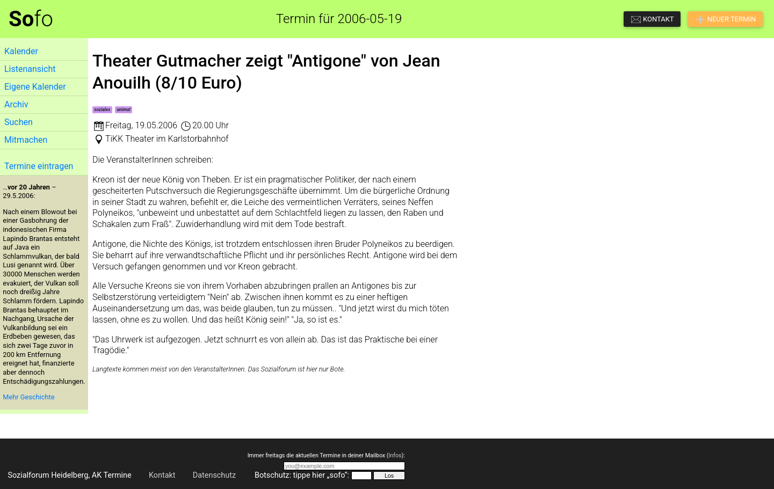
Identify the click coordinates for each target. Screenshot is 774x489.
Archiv (16, 104)
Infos (394, 455)
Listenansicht (29, 69)
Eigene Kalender (35, 87)
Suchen (18, 122)
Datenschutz (214, 475)
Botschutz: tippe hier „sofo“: (302, 475)
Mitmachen (25, 140)
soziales (102, 109)
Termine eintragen (38, 166)
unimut (124, 109)
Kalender (21, 51)
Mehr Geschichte (28, 397)
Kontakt (162, 475)
